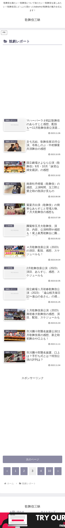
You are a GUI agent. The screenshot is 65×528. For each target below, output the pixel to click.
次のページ (32, 459)
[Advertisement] (32, 80)
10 (49, 470)
